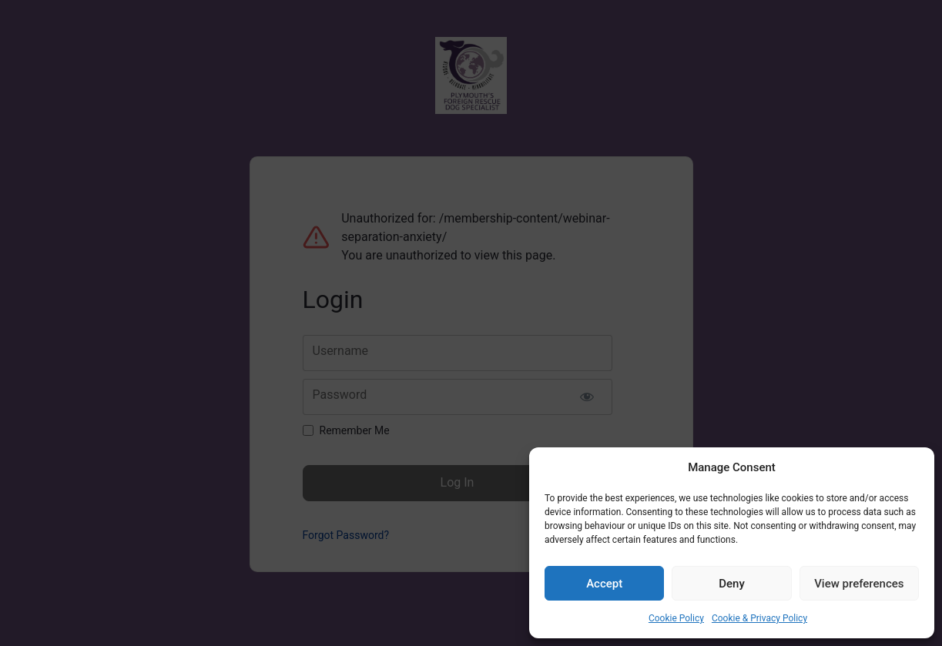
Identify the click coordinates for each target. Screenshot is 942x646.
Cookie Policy (676, 618)
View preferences (858, 584)
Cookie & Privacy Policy (759, 618)
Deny (732, 584)
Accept (604, 584)
